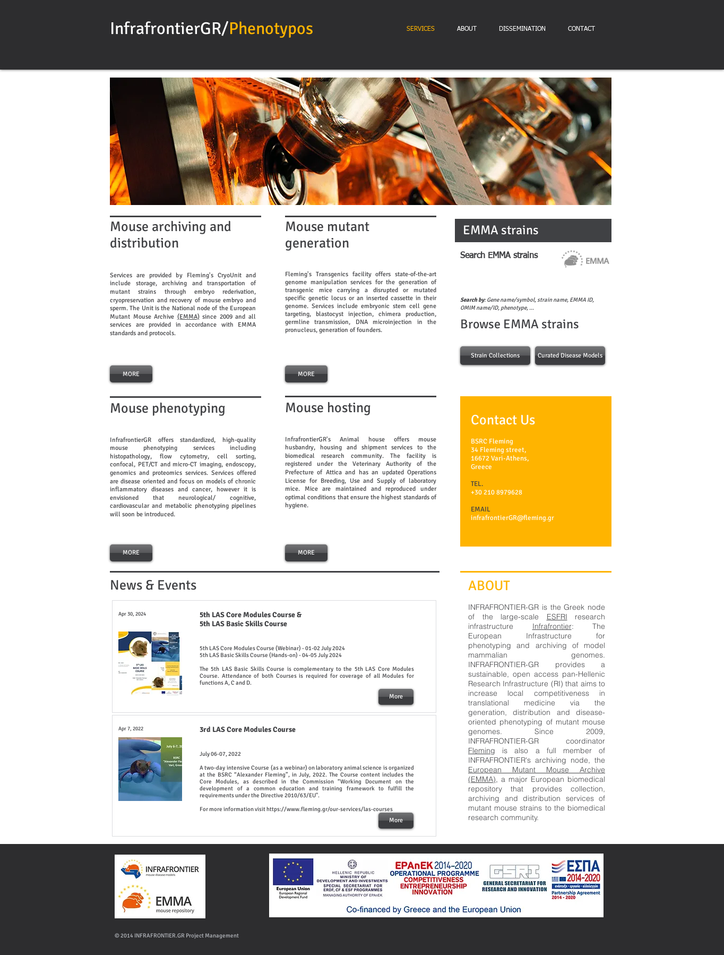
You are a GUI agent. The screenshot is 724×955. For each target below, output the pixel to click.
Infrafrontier (552, 626)
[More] (395, 697)
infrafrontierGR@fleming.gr (512, 518)
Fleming (481, 750)
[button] (360, 141)
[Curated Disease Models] (570, 355)
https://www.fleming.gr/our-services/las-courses (329, 809)
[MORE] (131, 373)
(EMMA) (188, 317)
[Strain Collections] (495, 355)
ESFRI (557, 616)
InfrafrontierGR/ (169, 28)
